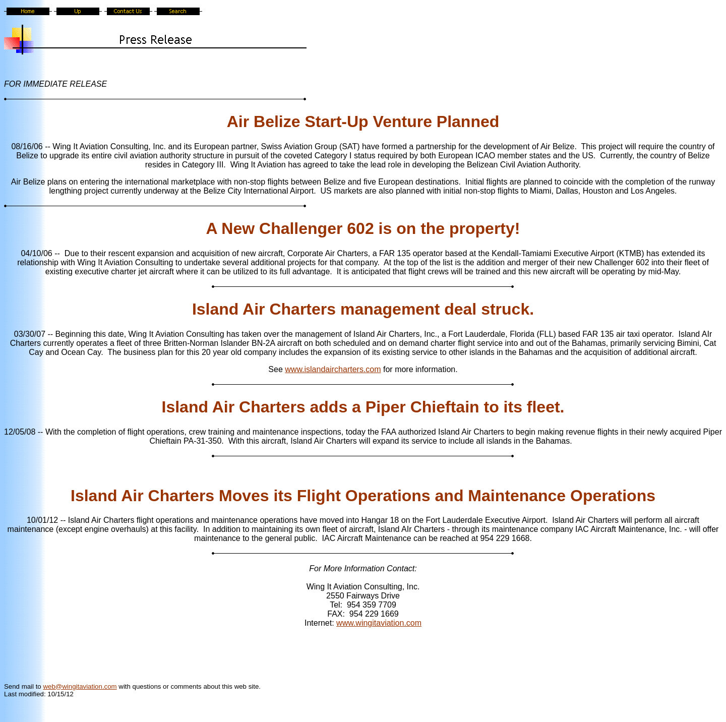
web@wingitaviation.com (79, 686)
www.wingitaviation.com (378, 623)
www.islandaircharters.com (333, 369)
